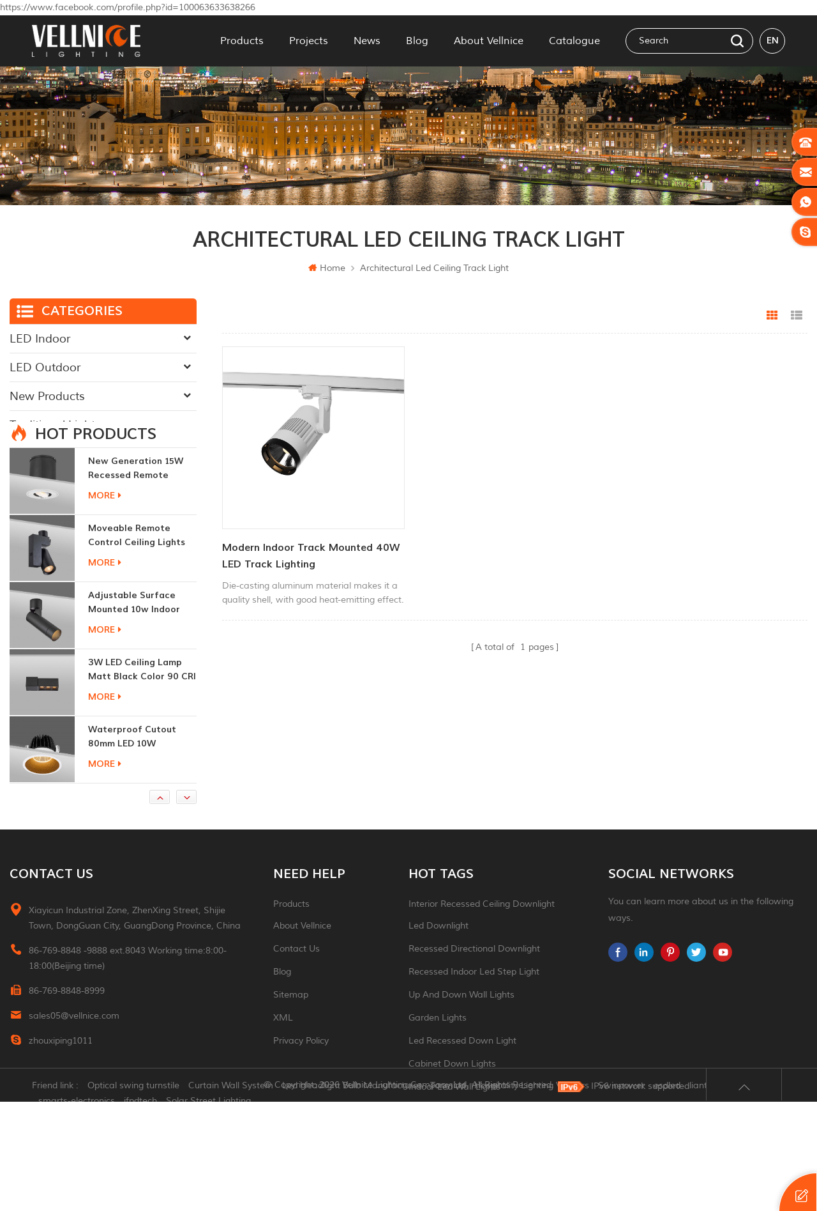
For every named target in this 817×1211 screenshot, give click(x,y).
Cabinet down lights (452, 1100)
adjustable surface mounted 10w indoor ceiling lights (134, 639)
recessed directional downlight (474, 985)
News (367, 41)
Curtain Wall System (230, 1194)
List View (796, 315)
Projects (308, 41)
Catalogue (574, 41)
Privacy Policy (301, 1077)
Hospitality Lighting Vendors (531, 1194)
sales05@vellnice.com (74, 1052)
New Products (47, 396)
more (104, 532)
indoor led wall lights (454, 1123)
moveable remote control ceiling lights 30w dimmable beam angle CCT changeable (139, 572)
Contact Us (296, 985)
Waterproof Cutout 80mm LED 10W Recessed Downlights (135, 773)
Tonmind (447, 1194)
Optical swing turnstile (133, 1194)
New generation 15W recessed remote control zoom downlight (135, 505)
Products (242, 41)
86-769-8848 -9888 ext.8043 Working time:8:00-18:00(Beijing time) (128, 995)
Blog (417, 41)
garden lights (437, 1054)
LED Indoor (40, 339)
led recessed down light (462, 1077)
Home (326, 268)
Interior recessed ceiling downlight (481, 940)
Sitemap (290, 1031)
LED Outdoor (45, 367)
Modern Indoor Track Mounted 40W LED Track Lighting (311, 555)
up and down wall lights (461, 1031)
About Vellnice (488, 41)
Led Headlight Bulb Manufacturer (351, 1194)
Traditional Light (52, 425)
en (773, 41)
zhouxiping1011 (61, 1077)
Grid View (772, 315)
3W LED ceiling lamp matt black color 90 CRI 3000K (142, 706)
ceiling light (433, 1146)
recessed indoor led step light (473, 1008)
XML (283, 1054)
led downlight (438, 962)
